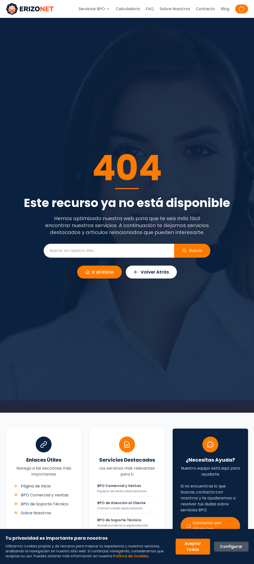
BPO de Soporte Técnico (41, 504)
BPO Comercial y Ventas (41, 495)
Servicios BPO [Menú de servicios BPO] (94, 9)
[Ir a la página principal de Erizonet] (30, 9)
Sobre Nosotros (175, 9)
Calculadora (128, 9)
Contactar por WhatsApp (204, 526)
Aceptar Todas (192, 546)
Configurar (231, 546)
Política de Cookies (131, 555)
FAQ (150, 9)
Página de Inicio (32, 486)
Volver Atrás (151, 272)
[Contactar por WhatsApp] (241, 8)
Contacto (205, 9)
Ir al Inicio (99, 272)
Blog (225, 9)
